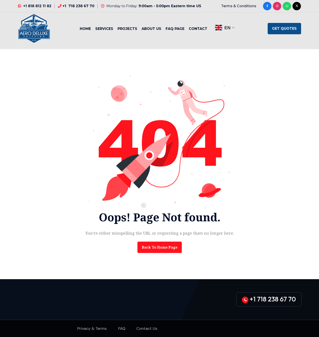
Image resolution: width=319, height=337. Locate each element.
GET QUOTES (284, 28)
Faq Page (175, 29)
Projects (127, 29)
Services (104, 29)
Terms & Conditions (238, 6)
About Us (151, 29)
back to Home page (159, 247)
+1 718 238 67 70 (78, 6)
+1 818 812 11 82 (37, 6)
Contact (198, 29)
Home (85, 29)
